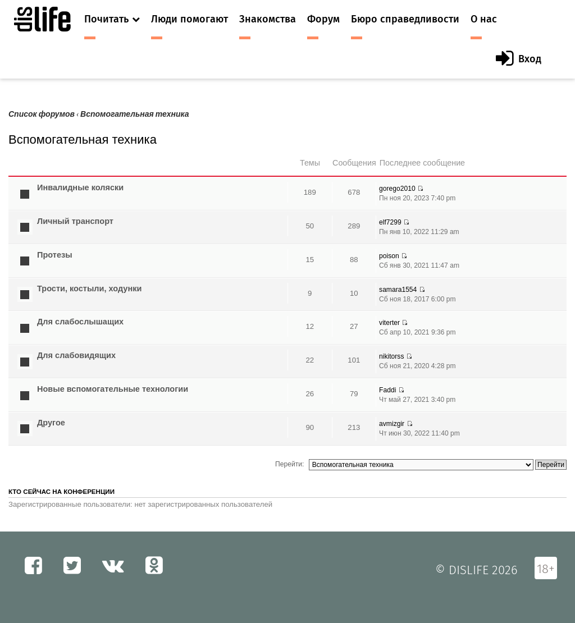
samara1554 (398, 290)
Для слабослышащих (80, 321)
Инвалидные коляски (80, 187)
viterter (389, 323)
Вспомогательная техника (134, 114)
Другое (51, 422)
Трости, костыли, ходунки (89, 288)
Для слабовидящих (76, 355)
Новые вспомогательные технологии (112, 388)
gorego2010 (397, 189)
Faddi (387, 390)
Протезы (54, 254)
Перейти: (289, 464)
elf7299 (390, 222)
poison (389, 256)
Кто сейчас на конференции (61, 491)
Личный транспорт (75, 221)
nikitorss (391, 356)
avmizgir (391, 424)
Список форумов (41, 114)
